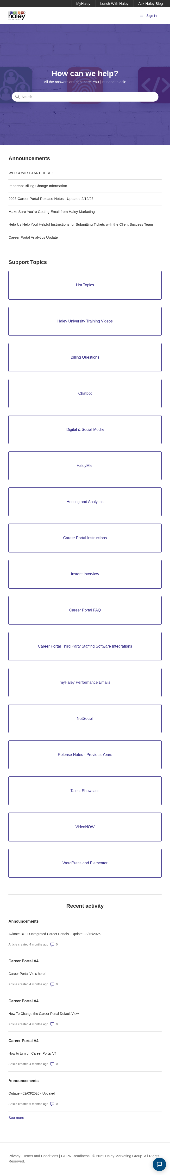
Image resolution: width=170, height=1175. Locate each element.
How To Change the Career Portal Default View (43, 1014)
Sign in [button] (151, 16)
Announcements (23, 921)
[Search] (85, 96)
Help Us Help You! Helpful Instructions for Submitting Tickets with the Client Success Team (80, 224)
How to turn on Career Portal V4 (32, 1053)
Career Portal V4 (23, 961)
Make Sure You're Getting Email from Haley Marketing (51, 212)
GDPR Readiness (75, 1156)
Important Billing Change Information (37, 186)
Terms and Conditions (40, 1156)
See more (16, 1118)
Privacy (14, 1156)
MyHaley (83, 3)
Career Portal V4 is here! (26, 974)
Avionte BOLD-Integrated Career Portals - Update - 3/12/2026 (54, 934)
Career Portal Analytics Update (33, 237)
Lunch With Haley (114, 3)
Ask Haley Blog (150, 3)
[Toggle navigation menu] (141, 15)
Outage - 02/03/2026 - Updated (31, 1093)
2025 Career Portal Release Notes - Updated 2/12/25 (51, 199)
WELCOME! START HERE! (30, 173)
